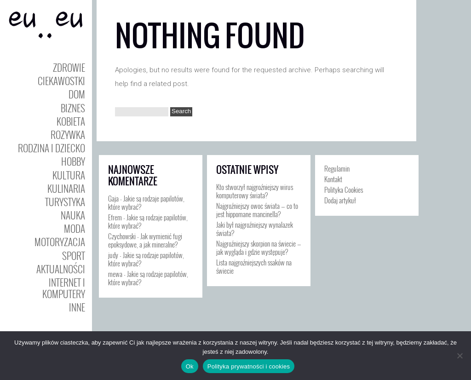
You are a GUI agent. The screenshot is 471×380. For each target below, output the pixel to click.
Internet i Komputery (63, 288)
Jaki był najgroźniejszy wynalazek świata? (254, 228)
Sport (73, 255)
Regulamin (337, 168)
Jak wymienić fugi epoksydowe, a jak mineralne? (145, 240)
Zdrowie (69, 67)
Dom (77, 94)
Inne (77, 307)
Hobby (73, 161)
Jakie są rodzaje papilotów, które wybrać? (146, 202)
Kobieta (71, 121)
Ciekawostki (61, 81)
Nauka (73, 215)
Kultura (68, 175)
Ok (190, 366)
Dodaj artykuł (340, 200)
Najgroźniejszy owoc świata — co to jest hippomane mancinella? (257, 210)
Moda (74, 228)
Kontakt (333, 179)
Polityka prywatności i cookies (248, 366)
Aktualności (60, 269)
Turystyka (65, 202)
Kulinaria (66, 188)
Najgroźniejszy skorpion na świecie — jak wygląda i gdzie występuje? (258, 247)
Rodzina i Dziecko (51, 148)
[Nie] (459, 355)
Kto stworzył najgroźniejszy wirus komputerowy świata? (254, 191)
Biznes (73, 108)
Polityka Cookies (343, 189)
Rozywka (68, 134)
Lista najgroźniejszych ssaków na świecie (254, 266)
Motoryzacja (59, 242)
